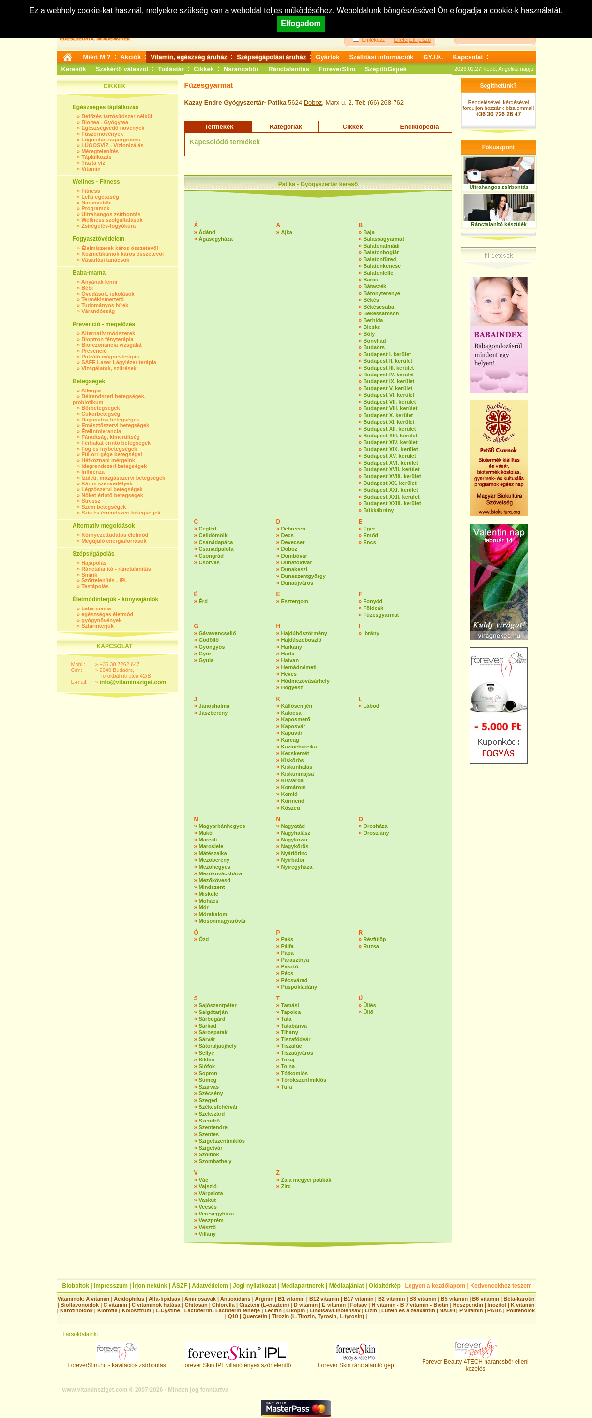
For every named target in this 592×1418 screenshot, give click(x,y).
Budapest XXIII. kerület (392, 503)
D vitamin (306, 1305)
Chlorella (223, 1305)
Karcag (290, 740)
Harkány (291, 647)
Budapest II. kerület (388, 361)
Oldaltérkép (385, 1285)
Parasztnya (295, 960)
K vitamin (523, 1305)
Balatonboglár (381, 252)
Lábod (371, 706)
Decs (287, 535)
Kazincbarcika (299, 746)
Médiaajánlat (346, 1285)
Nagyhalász (296, 833)
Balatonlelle (379, 273)
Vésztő (207, 1227)
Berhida (373, 320)
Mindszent (212, 887)
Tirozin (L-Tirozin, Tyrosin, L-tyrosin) (318, 1316)
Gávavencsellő (217, 633)
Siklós (206, 1059)
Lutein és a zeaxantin (408, 1310)
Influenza (93, 472)
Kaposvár (293, 726)
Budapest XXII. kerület (392, 496)
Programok (95, 208)
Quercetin (255, 1316)
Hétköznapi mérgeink (108, 460)
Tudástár (171, 69)
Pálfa (287, 946)
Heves (289, 674)
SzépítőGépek (386, 69)
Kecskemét (295, 753)
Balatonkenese (382, 266)
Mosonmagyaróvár (222, 921)
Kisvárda (292, 780)
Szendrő (209, 1120)
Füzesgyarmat (381, 615)
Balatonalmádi (382, 246)
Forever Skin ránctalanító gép (356, 1362)
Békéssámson (381, 313)
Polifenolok (520, 1310)
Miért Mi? (97, 57)
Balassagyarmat (384, 239)
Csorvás (209, 562)
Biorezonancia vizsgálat (111, 345)
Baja (369, 232)
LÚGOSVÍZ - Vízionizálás (112, 145)
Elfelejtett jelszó (412, 40)
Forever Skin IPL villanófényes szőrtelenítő (236, 1362)
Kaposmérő (296, 719)
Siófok (207, 1066)
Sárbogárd (212, 1019)
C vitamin (115, 1305)
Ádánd (207, 232)
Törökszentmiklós (304, 1080)
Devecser (293, 542)
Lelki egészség (100, 197)
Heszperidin (469, 1305)
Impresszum (111, 1285)
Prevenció (94, 351)
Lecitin (272, 1310)
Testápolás (95, 586)
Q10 (233, 1316)
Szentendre (213, 1127)
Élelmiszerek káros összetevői (119, 248)
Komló (289, 794)
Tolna (288, 1066)
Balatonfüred (380, 259)
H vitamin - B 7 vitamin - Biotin (410, 1305)
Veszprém (211, 1220)
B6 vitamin (485, 1299)
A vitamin (97, 1299)
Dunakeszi (294, 569)
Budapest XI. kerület (389, 422)
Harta (288, 653)
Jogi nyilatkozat (254, 1285)
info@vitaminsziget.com (133, 682)
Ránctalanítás (288, 69)
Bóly (369, 334)
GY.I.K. (433, 57)
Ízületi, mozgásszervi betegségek (123, 478)
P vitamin (472, 1310)
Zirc (286, 1186)
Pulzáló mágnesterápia (110, 356)
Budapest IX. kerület (389, 381)
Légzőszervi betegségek (112, 489)
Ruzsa (371, 946)
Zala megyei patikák (306, 1180)
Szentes (209, 1134)
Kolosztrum (137, 1310)
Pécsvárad (294, 980)
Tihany (289, 1032)
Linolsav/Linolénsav (334, 1310)
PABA (495, 1310)
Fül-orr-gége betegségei (111, 454)
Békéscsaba (379, 307)
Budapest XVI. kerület (391, 463)
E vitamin (334, 1305)
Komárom (293, 787)
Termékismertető (102, 299)
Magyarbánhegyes (222, 826)
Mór (204, 907)
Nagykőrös (295, 846)
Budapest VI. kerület (389, 395)
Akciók (131, 57)
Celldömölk (213, 535)
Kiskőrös (292, 760)
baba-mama (96, 608)
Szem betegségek (103, 507)
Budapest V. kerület (388, 388)
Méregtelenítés (100, 151)
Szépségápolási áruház (271, 57)
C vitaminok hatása (156, 1305)
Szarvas (209, 1087)
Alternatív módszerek (108, 333)
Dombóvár (294, 556)
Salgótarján (213, 1012)
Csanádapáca (216, 542)
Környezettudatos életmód (114, 535)
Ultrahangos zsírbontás (110, 214)
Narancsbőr (241, 69)
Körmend (292, 801)
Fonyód (373, 601)
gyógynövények (101, 620)
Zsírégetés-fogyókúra (108, 226)
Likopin (295, 1310)
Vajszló (208, 1186)
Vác (204, 1180)
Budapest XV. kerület (390, 456)
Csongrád (211, 556)
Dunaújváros (297, 583)
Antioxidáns (235, 1299)
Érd (203, 601)
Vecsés (208, 1207)
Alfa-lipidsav (164, 1299)
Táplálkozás (96, 157)
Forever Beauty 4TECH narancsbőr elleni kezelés (475, 1362)
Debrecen (293, 528)
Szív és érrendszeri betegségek (120, 512)
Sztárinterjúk (97, 626)
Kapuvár (292, 733)
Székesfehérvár (218, 1107)
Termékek (219, 126)
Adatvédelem (210, 1285)
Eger (369, 528)
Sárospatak (213, 1032)
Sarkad (208, 1025)
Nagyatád (293, 826)
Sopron (208, 1073)
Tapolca (291, 1012)
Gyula (206, 660)
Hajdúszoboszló (301, 640)
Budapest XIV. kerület (391, 442)
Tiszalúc (291, 1046)
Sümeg (208, 1080)
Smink (89, 574)
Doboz (313, 102)
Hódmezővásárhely (305, 681)
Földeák (374, 608)
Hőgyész (292, 687)
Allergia (91, 390)
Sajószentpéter (218, 1005)
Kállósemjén (297, 706)
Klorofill (107, 1310)
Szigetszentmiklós (222, 1141)
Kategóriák (286, 126)
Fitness (90, 191)
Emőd (371, 535)
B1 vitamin (291, 1299)
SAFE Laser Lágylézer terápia (118, 362)
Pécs (287, 973)
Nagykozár (294, 839)
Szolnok (209, 1154)
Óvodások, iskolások (107, 293)
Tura (286, 1087)
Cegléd (208, 528)
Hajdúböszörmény (304, 633)
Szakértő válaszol (122, 69)
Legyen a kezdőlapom (435, 1285)
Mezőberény (214, 860)
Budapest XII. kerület (390, 429)
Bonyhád (375, 340)
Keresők (73, 69)
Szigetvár (211, 1148)
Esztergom (294, 601)
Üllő (369, 1012)
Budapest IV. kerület (389, 374)
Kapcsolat (468, 57)
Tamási (290, 1005)
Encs (370, 542)
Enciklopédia (419, 126)
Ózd (204, 939)
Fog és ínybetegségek (109, 449)
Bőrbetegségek (100, 408)
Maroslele (211, 846)
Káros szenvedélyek (106, 483)
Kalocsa (291, 713)
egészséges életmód (107, 614)
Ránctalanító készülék (499, 224)
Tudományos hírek (104, 305)
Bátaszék (375, 286)
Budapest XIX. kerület (391, 449)
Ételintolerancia (101, 431)
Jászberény (213, 713)
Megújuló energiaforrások (113, 541)
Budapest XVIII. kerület (392, 476)
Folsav (358, 1305)
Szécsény (211, 1093)
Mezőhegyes (214, 867)
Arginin (264, 1299)
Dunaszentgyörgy (303, 576)
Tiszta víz (93, 163)
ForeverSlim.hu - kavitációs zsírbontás (116, 1362)
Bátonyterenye (382, 293)
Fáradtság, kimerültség (110, 437)
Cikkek (204, 69)
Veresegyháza (216, 1213)
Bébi (87, 288)
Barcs (371, 279)
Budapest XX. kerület (390, 483)
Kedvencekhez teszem (500, 1285)
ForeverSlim (337, 69)
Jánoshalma (214, 706)
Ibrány (371, 633)
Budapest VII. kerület (390, 402)
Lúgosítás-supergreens (110, 139)
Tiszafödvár (296, 1039)
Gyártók (327, 57)
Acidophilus (129, 1299)
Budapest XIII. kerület (391, 435)
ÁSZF (179, 1285)
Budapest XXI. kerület (391, 490)
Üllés (370, 1005)
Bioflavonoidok (80, 1305)
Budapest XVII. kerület (392, 469)
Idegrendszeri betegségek (114, 466)
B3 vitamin (423, 1299)
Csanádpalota (216, 549)
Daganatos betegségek (110, 419)
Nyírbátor (293, 860)
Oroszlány (376, 833)
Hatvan (290, 660)
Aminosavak (200, 1299)
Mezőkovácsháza (220, 873)
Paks (287, 939)
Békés (371, 300)
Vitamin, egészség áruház (189, 57)
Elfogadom (301, 23)
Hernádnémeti (299, 667)
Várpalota (211, 1193)
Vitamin (91, 168)
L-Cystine (167, 1310)
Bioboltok (75, 1285)
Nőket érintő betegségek (112, 495)
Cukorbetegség (100, 414)
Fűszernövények (102, 134)
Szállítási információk (381, 57)
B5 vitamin (454, 1299)
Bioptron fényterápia (107, 339)
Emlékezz (373, 40)
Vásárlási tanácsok (105, 260)
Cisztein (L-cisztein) (264, 1305)
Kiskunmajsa (297, 774)
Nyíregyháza (297, 867)
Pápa (287, 953)
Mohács (209, 901)
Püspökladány (299, 987)
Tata (286, 1019)
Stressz (90, 501)
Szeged (208, 1100)
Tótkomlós (294, 1073)
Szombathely (215, 1161)
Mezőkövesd (214, 880)
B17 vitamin (359, 1299)
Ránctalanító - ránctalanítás (116, 569)
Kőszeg (290, 807)
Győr (205, 653)
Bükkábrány (379, 510)
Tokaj (288, 1059)
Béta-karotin (518, 1299)
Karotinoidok (76, 1310)
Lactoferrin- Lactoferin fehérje (222, 1310)
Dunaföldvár (296, 562)
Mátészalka (213, 853)
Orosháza (376, 826)
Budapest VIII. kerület (391, 408)
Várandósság (98, 311)
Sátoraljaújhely (218, 1046)
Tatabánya (294, 1025)
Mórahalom (213, 914)
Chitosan (196, 1305)
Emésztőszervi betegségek (115, 425)
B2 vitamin (391, 1299)
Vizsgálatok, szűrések (109, 368)
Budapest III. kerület (389, 368)
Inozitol (496, 1305)
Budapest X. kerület (388, 415)
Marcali (208, 839)
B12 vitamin (324, 1299)
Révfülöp (375, 939)
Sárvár (207, 1039)
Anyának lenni (99, 282)
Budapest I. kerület (387, 354)
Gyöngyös (212, 647)
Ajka (286, 232)
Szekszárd (212, 1114)
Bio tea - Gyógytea (104, 122)
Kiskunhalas (297, 767)
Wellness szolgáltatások (111, 220)
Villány (207, 1234)
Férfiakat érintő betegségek (116, 443)
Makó (206, 833)
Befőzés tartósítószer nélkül (116, 116)
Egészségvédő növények (112, 128)
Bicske (372, 327)
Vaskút (207, 1200)
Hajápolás (93, 563)
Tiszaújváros (297, 1053)
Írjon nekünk (150, 1285)
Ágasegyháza (216, 239)
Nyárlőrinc (294, 853)
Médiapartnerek (302, 1285)
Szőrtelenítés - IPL (104, 580)
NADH (447, 1310)
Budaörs (374, 347)
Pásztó (289, 966)
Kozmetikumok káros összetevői (122, 254)
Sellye (206, 1053)
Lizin (371, 1310)
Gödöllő (209, 640)
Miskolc (208, 894)
